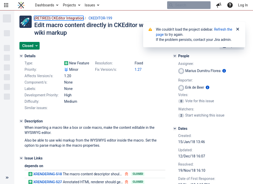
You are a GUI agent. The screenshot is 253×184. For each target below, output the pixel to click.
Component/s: (36, 82)
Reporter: (185, 80)
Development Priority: (42, 95)
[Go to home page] (21, 5)
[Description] (21, 121)
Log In (243, 5)
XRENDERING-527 (47, 182)
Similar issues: (36, 108)
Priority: (31, 69)
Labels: (30, 89)
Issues (90, 5)
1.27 (138, 69)
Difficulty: (32, 101)
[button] (6, 5)
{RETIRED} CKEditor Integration (58, 18)
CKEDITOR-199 (100, 18)
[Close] (237, 29)
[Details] (21, 56)
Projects (69, 5)
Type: (29, 63)
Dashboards (44, 5)
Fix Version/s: (106, 69)
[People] (175, 56)
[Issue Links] (21, 158)
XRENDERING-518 (47, 174)
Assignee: (186, 64)
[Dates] (175, 128)
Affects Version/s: (39, 76)
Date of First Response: (196, 179)
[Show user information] (224, 71)
